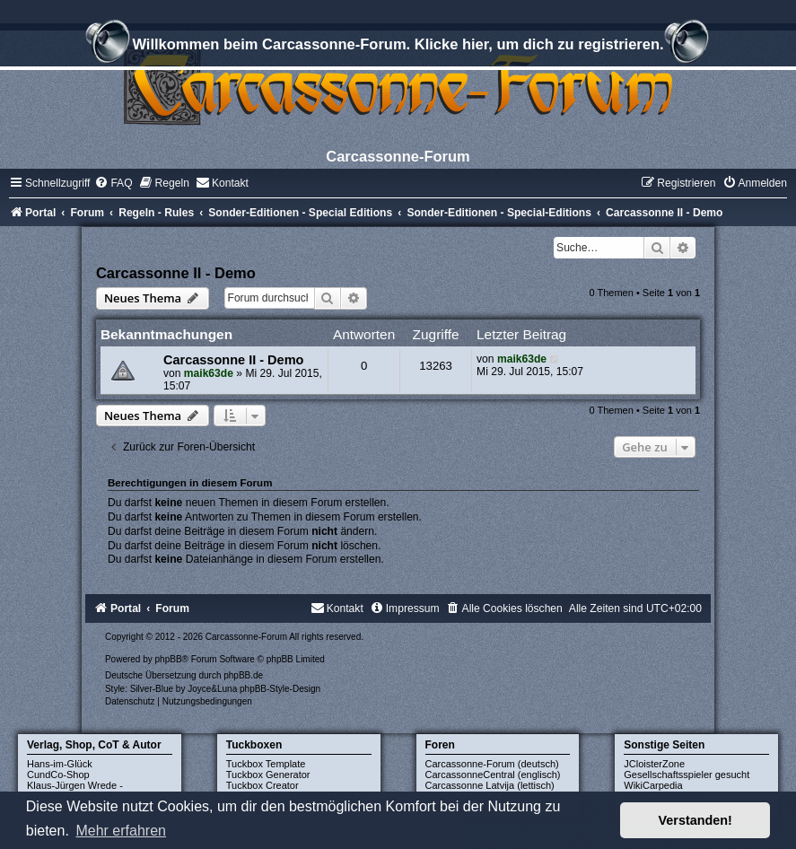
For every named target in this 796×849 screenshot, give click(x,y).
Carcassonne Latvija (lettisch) (490, 785)
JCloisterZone (654, 763)
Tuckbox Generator (268, 774)
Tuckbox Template (266, 763)
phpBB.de (243, 675)
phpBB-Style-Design (280, 689)
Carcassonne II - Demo (176, 273)
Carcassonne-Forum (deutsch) (492, 763)
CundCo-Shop (58, 774)
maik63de (208, 373)
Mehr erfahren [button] (120, 830)
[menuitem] (113, 183)
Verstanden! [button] (695, 820)
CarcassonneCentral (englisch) (493, 774)
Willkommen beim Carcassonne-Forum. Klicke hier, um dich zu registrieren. (397, 46)
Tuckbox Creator (262, 785)
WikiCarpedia (653, 785)
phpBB (168, 659)
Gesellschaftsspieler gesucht (686, 774)
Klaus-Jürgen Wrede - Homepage (75, 790)
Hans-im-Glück (59, 763)
